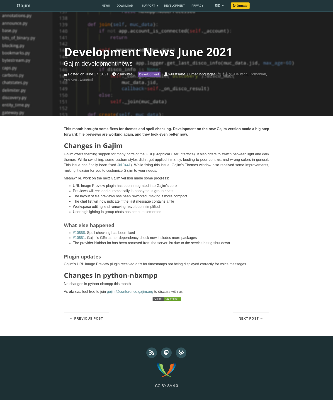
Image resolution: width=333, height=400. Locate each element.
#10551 (79, 238)
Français (71, 79)
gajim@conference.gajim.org (130, 291)
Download (125, 5)
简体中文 (225, 74)
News (106, 5)
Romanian (258, 74)
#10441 (125, 165)
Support (148, 5)
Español (86, 79)
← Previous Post (86, 318)
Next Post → (251, 318)
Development (174, 5)
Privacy (197, 5)
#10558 (79, 233)
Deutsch (241, 74)
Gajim (23, 5)
